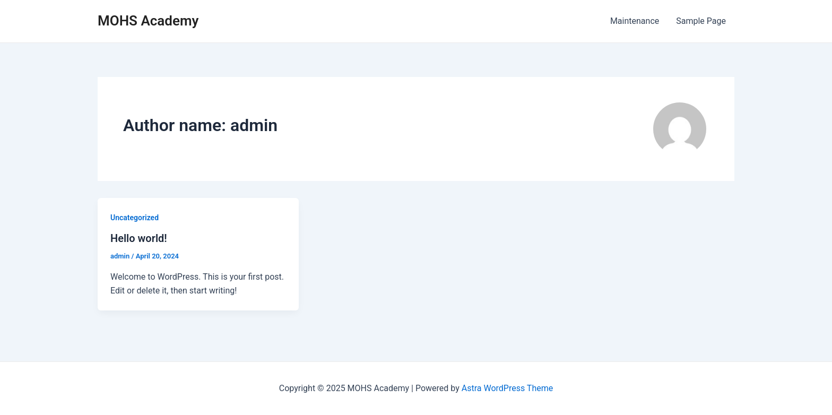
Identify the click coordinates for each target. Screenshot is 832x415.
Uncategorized (134, 217)
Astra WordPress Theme (507, 388)
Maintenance (634, 21)
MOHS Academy (148, 21)
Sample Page (701, 21)
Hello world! (138, 238)
